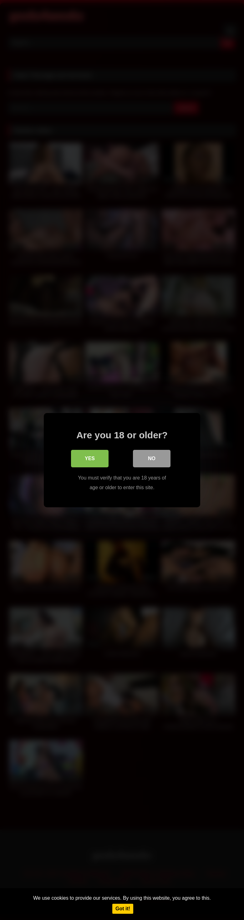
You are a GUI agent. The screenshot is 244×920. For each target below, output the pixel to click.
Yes (90, 458)
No (151, 458)
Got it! (122, 908)
